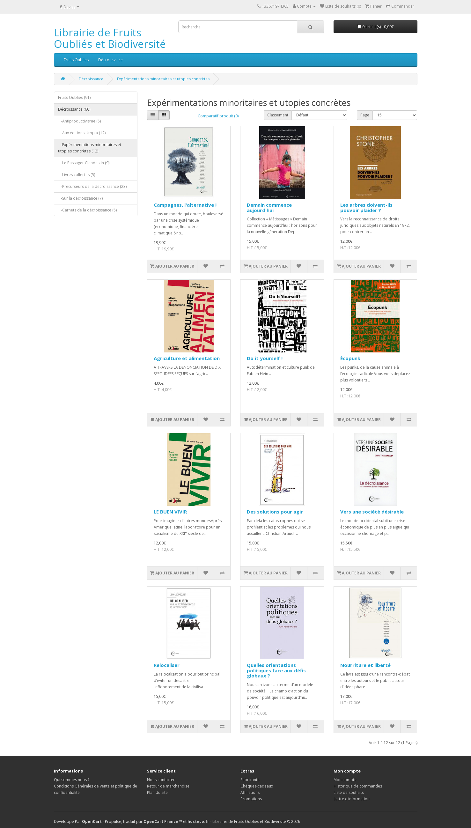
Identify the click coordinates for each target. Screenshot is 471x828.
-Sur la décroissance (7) (80, 198)
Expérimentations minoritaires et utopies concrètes (163, 79)
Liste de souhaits (349, 792)
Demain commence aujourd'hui (269, 207)
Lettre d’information (352, 799)
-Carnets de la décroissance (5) (87, 210)
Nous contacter (161, 779)
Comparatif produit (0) (218, 116)
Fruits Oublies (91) (74, 97)
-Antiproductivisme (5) (79, 121)
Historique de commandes (358, 786)
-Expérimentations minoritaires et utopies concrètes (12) (89, 148)
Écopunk (350, 358)
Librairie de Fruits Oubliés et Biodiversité (110, 38)
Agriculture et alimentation (187, 358)
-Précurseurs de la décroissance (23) (92, 186)
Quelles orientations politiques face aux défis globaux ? (276, 670)
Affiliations (250, 792)
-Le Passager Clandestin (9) (83, 163)
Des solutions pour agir (275, 511)
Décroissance (110, 60)
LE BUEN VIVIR (170, 511)
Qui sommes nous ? (71, 779)
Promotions (251, 799)
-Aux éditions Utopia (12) (82, 133)
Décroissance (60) (74, 109)
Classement (277, 115)
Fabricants (249, 779)
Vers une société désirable (372, 511)
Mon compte (345, 779)
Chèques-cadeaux (256, 786)
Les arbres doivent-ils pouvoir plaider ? (366, 207)
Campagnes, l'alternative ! (185, 205)
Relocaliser (167, 665)
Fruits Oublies (76, 60)
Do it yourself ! (265, 358)
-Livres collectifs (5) (76, 174)
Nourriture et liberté (365, 665)
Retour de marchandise (168, 786)
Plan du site (157, 792)
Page (364, 115)
